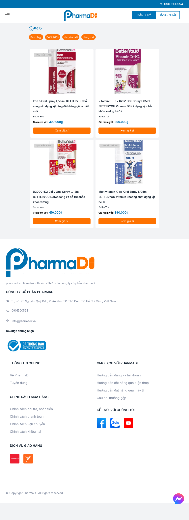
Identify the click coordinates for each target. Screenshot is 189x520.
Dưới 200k (52, 37)
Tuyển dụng (19, 383)
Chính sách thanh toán (26, 416)
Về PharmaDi (19, 375)
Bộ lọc (36, 28)
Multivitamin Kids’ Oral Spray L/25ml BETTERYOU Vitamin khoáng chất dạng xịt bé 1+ (126, 196)
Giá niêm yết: (40, 122)
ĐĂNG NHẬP (167, 15)
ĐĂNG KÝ (144, 15)
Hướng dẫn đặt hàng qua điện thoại (123, 383)
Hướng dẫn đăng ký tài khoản (119, 375)
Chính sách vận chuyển (27, 424)
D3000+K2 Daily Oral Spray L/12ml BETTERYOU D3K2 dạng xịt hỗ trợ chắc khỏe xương (59, 196)
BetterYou (38, 116)
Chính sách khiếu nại (25, 432)
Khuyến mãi (71, 37)
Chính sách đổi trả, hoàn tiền (31, 409)
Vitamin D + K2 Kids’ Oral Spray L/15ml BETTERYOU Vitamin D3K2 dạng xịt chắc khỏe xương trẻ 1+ (125, 106)
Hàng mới (88, 37)
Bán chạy (36, 37)
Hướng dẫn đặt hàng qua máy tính (122, 390)
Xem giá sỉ (61, 130)
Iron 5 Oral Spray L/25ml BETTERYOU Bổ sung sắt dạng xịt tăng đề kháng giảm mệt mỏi (61, 106)
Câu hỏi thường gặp (111, 398)
